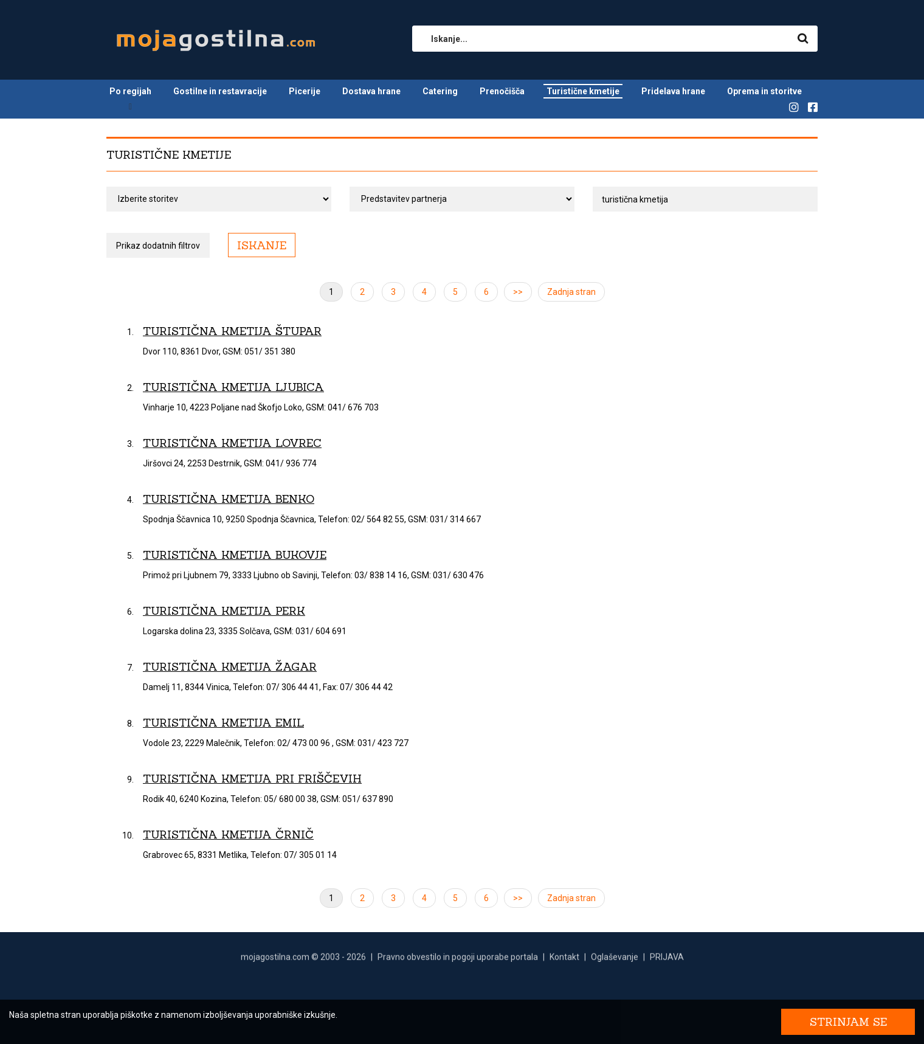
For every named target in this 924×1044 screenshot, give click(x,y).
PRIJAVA (667, 959)
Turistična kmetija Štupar (232, 331)
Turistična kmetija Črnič (228, 835)
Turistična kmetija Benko (228, 499)
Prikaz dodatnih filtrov (158, 246)
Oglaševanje (614, 959)
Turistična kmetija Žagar (230, 667)
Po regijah (130, 91)
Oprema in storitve (764, 91)
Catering (440, 91)
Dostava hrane (371, 91)
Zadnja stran (571, 292)
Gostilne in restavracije (220, 91)
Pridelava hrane (673, 91)
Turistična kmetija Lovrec (232, 443)
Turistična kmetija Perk (224, 611)
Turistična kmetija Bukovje (234, 555)
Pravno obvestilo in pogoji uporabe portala (458, 959)
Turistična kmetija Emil (223, 723)
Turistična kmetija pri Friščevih (252, 779)
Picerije (304, 91)
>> (518, 292)
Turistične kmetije (582, 91)
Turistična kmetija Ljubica (233, 387)
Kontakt (564, 959)
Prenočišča (502, 91)
